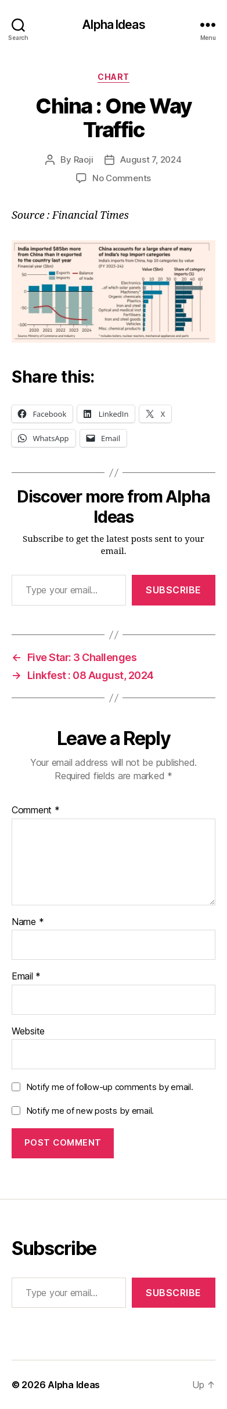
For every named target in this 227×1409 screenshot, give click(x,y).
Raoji (83, 159)
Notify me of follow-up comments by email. (109, 1086)
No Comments (121, 178)
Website (28, 1031)
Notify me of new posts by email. (90, 1110)
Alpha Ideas (113, 25)
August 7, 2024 (150, 159)
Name (28, 922)
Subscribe (173, 590)
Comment (36, 810)
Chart (113, 77)
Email (26, 976)
